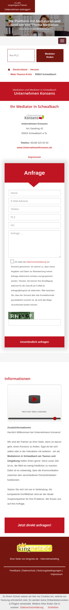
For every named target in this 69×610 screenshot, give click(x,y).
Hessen (34, 69)
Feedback (15, 570)
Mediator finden (50, 55)
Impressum (34, 157)
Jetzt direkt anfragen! (34, 525)
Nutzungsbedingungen (49, 570)
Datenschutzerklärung (36, 262)
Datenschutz (28, 570)
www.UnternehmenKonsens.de (34, 147)
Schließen (53, 607)
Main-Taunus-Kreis (21, 74)
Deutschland (17, 69)
